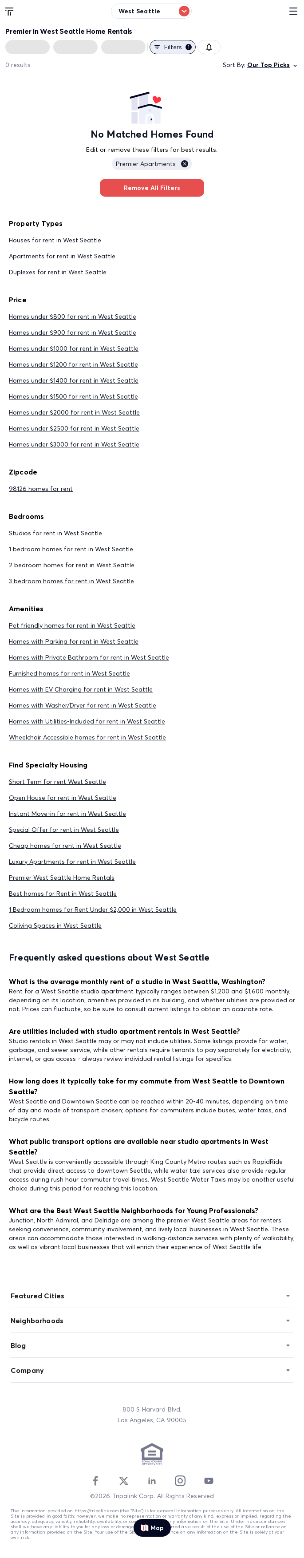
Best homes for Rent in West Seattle (63, 894)
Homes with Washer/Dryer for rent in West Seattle (82, 705)
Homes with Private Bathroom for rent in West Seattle (89, 657)
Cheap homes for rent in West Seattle (65, 846)
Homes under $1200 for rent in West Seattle (73, 364)
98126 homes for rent (41, 489)
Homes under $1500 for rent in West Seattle (73, 396)
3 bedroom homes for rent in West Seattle (71, 581)
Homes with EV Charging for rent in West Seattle (81, 689)
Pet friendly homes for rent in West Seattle (72, 625)
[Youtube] (208, 1480)
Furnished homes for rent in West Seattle (69, 673)
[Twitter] (123, 1480)
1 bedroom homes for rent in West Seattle (71, 549)
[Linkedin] (151, 1480)
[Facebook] (95, 1480)
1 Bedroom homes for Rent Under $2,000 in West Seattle (93, 909)
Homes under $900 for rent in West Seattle (72, 332)
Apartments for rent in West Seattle (62, 256)
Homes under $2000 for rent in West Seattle (74, 412)
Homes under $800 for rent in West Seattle (72, 316)
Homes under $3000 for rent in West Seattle (74, 444)
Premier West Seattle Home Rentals (61, 878)
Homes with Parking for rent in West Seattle (73, 641)
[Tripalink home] (9, 10)
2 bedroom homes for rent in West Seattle (71, 565)
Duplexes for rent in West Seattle (58, 272)
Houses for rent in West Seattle (55, 240)
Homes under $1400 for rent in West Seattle (73, 380)
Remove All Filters (152, 188)
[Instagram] (180, 1480)
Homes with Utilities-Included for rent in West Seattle (87, 721)
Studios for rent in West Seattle (55, 533)
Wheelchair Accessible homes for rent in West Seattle (87, 737)
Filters (172, 47)
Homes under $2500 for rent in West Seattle (74, 428)
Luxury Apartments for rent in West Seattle (72, 862)
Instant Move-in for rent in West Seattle (67, 814)
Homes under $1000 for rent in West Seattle (73, 348)
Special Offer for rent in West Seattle (64, 830)
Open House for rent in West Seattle (62, 798)
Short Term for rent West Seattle (57, 782)
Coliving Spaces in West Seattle (55, 925)
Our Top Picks (273, 65)
